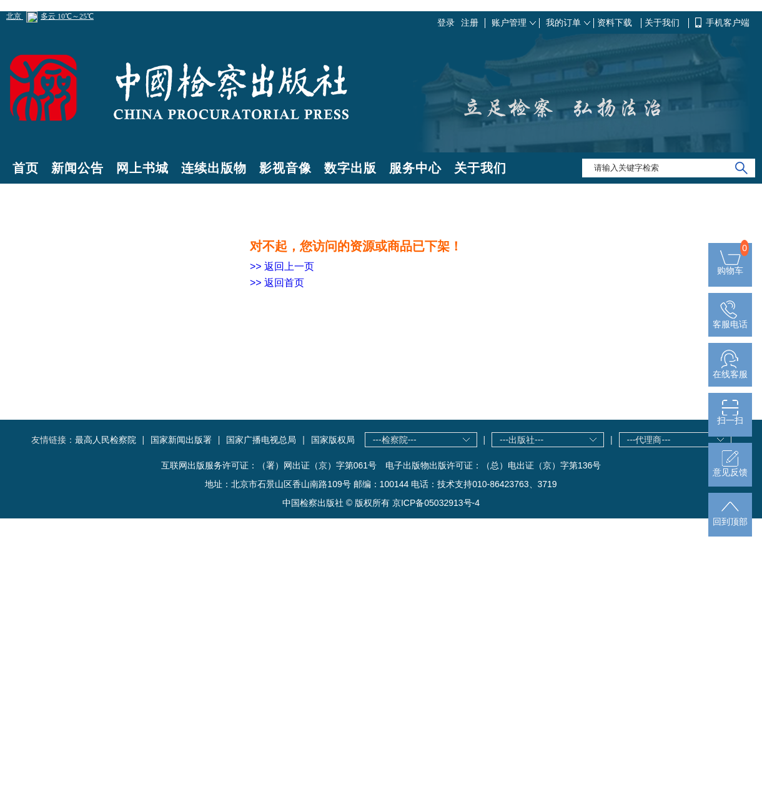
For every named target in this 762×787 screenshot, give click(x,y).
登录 (446, 22)
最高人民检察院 (105, 440)
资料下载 (616, 22)
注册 (469, 22)
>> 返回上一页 (282, 266)
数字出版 (350, 168)
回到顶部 (730, 517)
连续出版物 (214, 168)
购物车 (730, 266)
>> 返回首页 (277, 282)
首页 (25, 168)
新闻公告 (77, 168)
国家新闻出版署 (181, 440)
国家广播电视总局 (261, 440)
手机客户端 (728, 22)
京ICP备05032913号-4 (436, 503)
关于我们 (663, 22)
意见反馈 (730, 468)
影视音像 (285, 168)
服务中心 (415, 168)
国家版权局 (333, 440)
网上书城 (142, 168)
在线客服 (730, 370)
